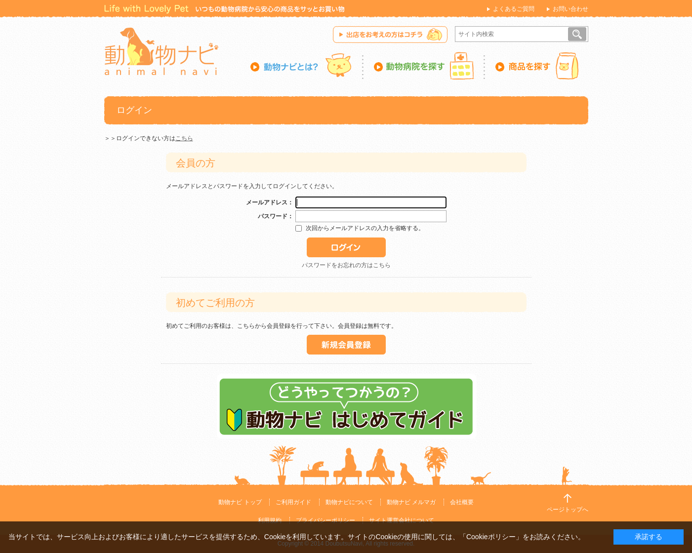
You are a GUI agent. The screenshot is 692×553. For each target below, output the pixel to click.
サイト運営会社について (401, 520)
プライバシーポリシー (325, 520)
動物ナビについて (349, 502)
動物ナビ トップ (239, 502)
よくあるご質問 (513, 8)
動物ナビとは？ (307, 65)
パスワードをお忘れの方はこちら (346, 265)
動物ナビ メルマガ (411, 502)
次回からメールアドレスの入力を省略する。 (365, 228)
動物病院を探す (424, 65)
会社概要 (462, 502)
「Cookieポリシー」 (491, 537)
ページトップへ (567, 509)
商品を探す (536, 65)
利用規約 (270, 520)
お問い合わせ (570, 8)
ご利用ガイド (293, 502)
